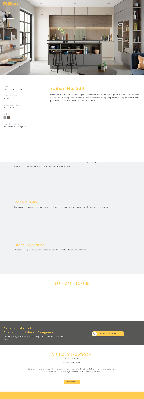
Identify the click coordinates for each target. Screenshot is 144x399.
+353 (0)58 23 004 (72, 362)
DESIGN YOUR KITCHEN (108, 333)
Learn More (72, 382)
